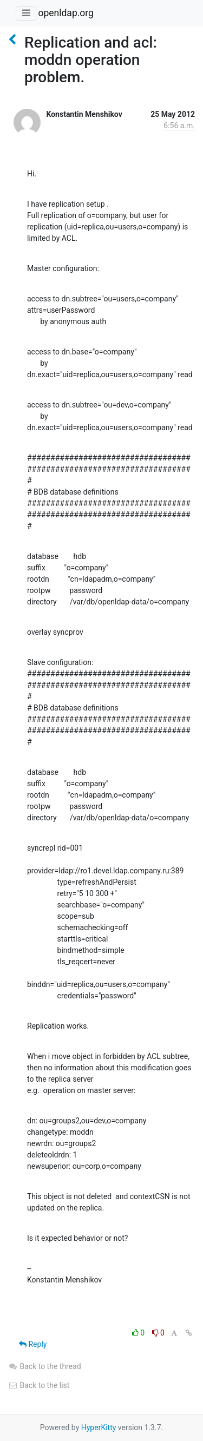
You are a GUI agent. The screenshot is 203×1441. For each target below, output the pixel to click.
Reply (33, 1344)
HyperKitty (98, 1427)
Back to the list (38, 1385)
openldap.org (65, 13)
